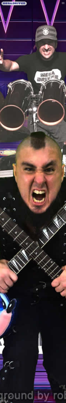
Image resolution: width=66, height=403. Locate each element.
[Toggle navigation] (63, 3)
